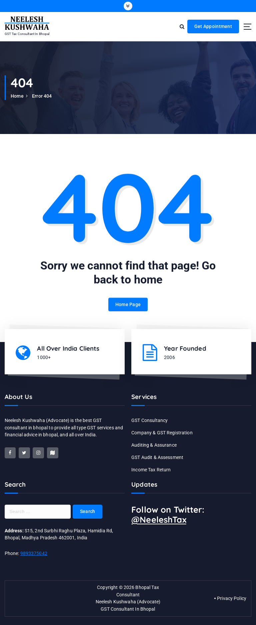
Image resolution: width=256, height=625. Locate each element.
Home (17, 96)
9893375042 (33, 553)
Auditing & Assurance (154, 445)
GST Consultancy (149, 420)
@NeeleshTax (158, 519)
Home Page (128, 309)
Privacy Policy (231, 598)
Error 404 (42, 96)
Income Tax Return (151, 469)
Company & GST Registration (162, 432)
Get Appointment (213, 26)
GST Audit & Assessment (157, 457)
